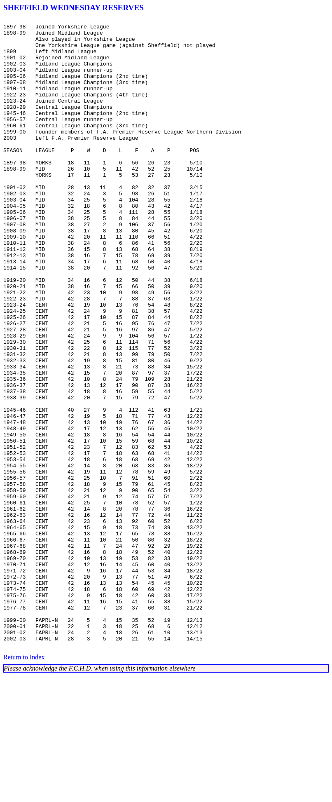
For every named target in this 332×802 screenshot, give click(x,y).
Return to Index (23, 783)
